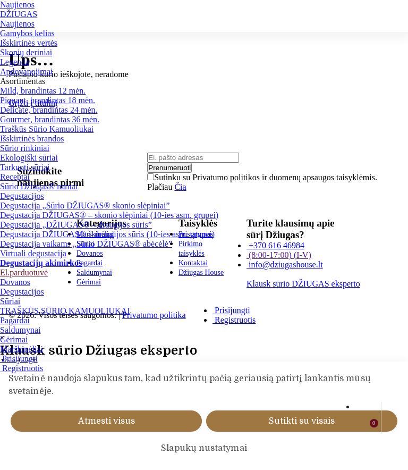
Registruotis (21, 368)
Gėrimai (14, 339)
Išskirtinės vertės (28, 42)
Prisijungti (19, 358)
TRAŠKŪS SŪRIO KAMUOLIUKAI (65, 310)
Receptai (15, 176)
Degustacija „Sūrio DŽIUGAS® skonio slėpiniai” (85, 205)
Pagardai (15, 320)
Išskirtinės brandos (32, 138)
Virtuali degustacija (33, 253)
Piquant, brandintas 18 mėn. (47, 100)
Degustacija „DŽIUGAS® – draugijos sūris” (76, 224)
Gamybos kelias (27, 33)
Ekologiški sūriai (29, 157)
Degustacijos (22, 195)
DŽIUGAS (18, 14)
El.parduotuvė (24, 272)
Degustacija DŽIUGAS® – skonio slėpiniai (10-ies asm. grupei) (109, 215)
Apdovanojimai (26, 71)
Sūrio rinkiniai (24, 148)
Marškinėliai (21, 349)
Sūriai (10, 301)
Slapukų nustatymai (203, 448)
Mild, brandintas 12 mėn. (43, 90)
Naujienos (17, 4)
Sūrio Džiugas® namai (39, 186)
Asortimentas (22, 81)
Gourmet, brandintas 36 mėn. (49, 119)
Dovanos (15, 282)
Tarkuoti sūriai (25, 167)
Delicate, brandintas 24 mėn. (49, 109)
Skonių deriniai (26, 52)
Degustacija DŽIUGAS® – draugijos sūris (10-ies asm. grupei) (107, 234)
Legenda (14, 61)
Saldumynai (20, 329)
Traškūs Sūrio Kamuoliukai (47, 128)
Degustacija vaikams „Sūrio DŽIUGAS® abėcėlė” (86, 243)
